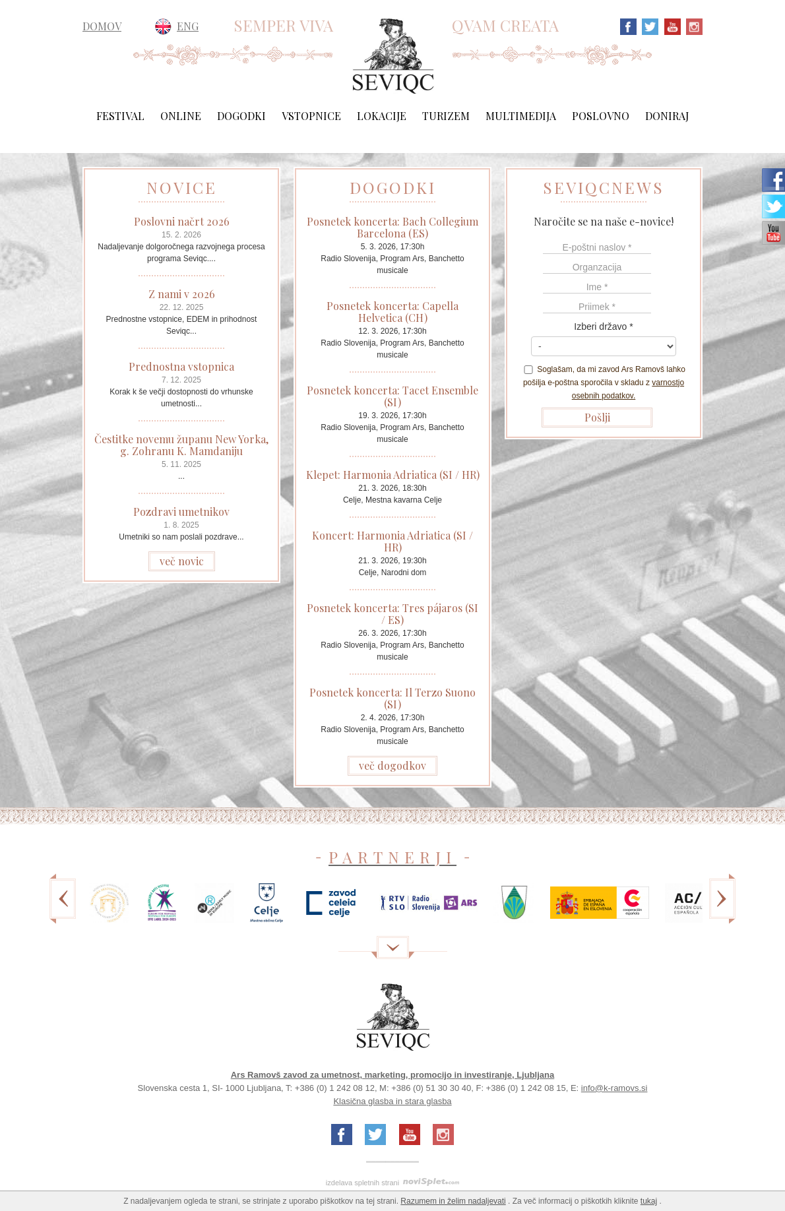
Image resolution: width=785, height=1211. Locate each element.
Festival (120, 116)
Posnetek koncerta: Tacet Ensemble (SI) (392, 396)
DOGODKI (393, 187)
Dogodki (241, 116)
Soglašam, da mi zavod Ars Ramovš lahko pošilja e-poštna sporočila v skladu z (603, 382)
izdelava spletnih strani (362, 1183)
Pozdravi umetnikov (181, 511)
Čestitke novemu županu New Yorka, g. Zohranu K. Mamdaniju (181, 445)
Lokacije (381, 116)
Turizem (446, 116)
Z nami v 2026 (181, 294)
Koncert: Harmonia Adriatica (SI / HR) (392, 541)
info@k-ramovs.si (614, 1088)
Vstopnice (311, 116)
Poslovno (600, 116)
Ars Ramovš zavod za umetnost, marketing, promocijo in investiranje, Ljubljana (393, 1075)
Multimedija (521, 116)
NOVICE (181, 187)
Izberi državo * (603, 326)
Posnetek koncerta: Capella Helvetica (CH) (392, 312)
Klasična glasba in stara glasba (392, 1101)
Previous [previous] (62, 908)
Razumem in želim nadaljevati (452, 1201)
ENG (188, 26)
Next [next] (722, 908)
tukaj (649, 1201)
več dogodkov (392, 765)
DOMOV (101, 26)
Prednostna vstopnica (181, 366)
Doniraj (667, 116)
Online (180, 116)
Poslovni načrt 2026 (182, 221)
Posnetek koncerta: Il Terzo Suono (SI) (392, 698)
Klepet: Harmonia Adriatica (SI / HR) (393, 474)
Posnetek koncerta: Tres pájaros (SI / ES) (392, 614)
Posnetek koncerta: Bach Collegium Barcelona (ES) (392, 227)
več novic (182, 561)
